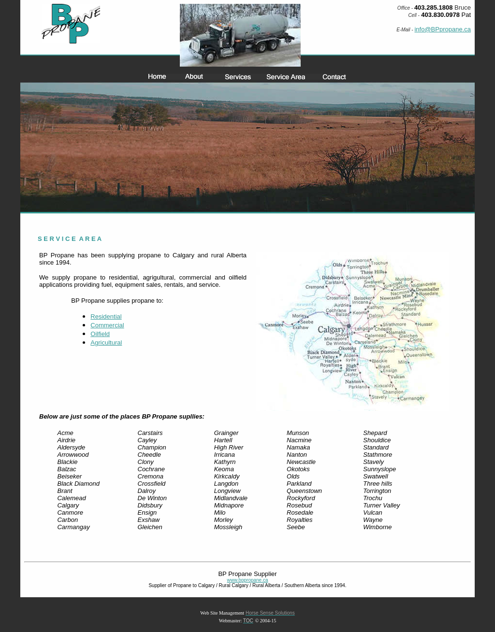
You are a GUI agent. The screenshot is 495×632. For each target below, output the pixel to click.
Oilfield (100, 333)
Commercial (107, 325)
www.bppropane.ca (247, 580)
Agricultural (106, 342)
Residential (105, 316)
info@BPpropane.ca (442, 29)
